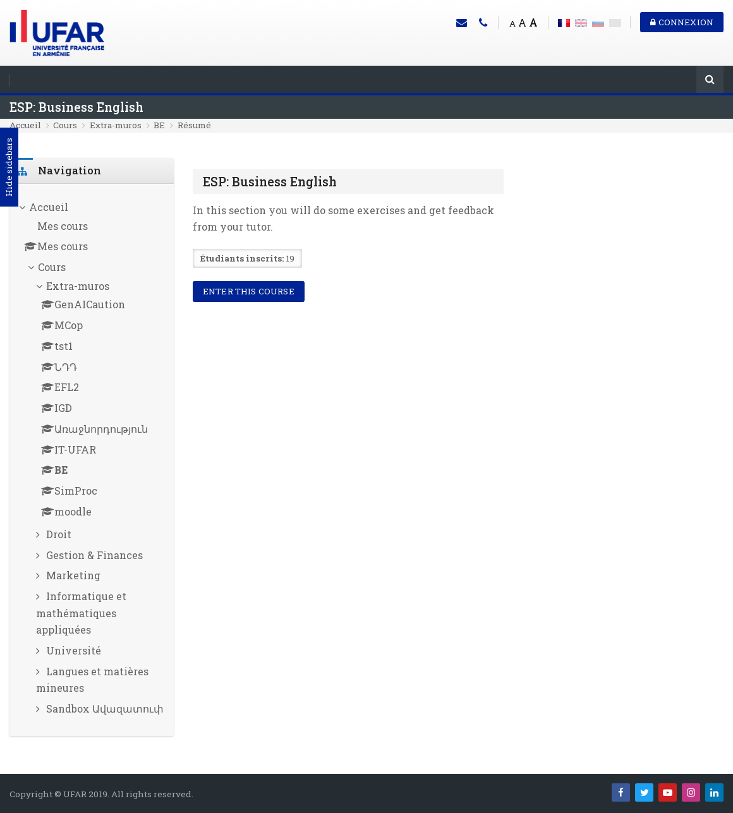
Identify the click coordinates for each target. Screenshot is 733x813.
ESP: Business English (76, 107)
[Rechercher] (710, 80)
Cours (65, 125)
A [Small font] (512, 23)
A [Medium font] (522, 22)
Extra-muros (116, 125)
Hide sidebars (9, 167)
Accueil (25, 125)
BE (159, 125)
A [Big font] (533, 22)
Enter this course (248, 291)
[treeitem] (91, 460)
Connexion (681, 22)
